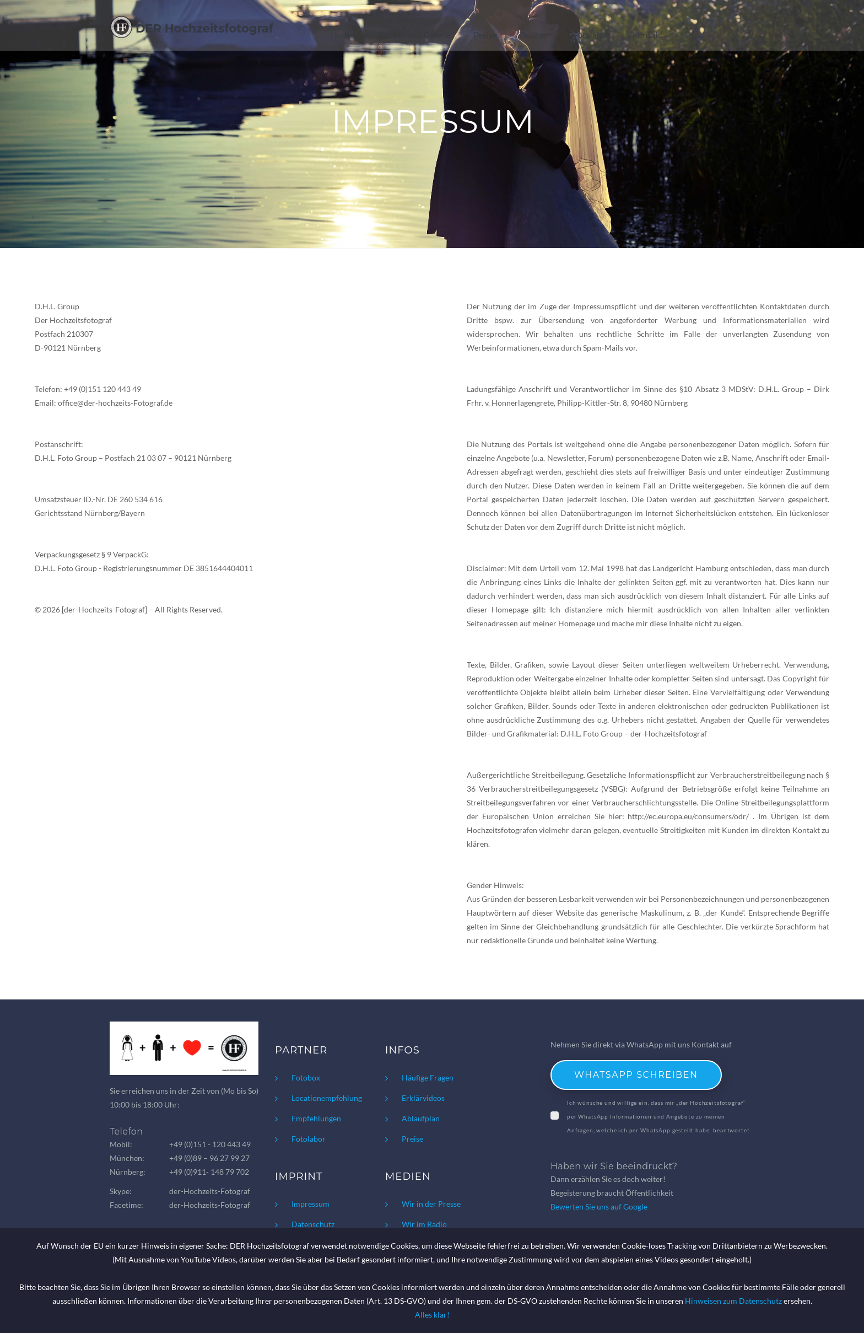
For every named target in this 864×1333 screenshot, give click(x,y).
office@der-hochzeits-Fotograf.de (115, 402)
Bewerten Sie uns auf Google (598, 1206)
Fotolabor (591, 35)
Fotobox (305, 1077)
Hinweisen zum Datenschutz (733, 1300)
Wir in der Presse (431, 1203)
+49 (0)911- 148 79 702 (209, 1171)
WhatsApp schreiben (636, 1074)
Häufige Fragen (427, 1077)
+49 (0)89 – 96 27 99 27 (209, 1158)
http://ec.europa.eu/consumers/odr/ (688, 816)
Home (342, 35)
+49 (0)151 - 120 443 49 (210, 1144)
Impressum (310, 1203)
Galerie (437, 35)
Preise (485, 35)
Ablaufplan (421, 1118)
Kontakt (648, 35)
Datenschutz (312, 1224)
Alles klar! (432, 1314)
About (389, 35)
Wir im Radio (424, 1224)
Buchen (535, 35)
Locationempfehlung (326, 1098)
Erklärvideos (423, 1098)
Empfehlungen (316, 1118)
